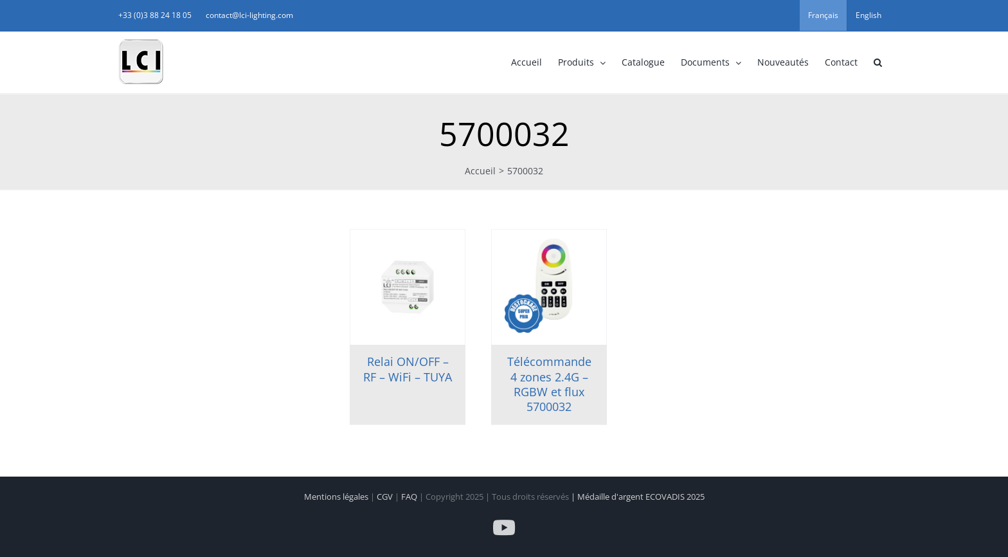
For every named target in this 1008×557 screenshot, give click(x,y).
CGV (386, 496)
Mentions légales (337, 496)
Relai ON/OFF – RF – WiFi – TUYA (407, 369)
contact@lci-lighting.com (249, 15)
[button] (877, 62)
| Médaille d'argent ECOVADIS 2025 (638, 496)
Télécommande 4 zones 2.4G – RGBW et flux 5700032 (549, 384)
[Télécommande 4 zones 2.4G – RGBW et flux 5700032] (549, 287)
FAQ (410, 496)
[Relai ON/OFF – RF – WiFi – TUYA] (407, 287)
